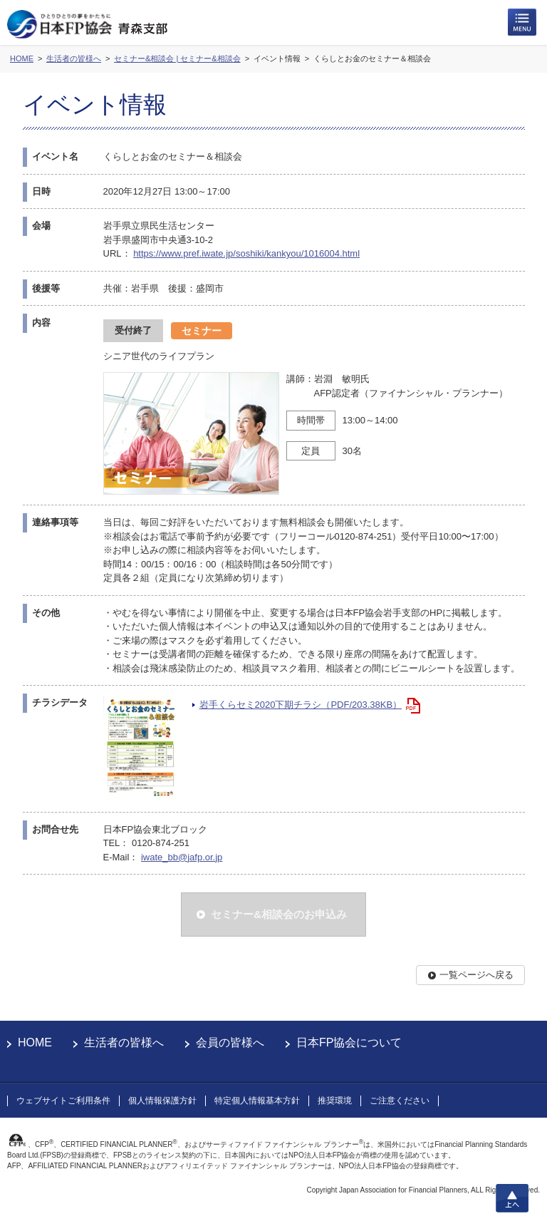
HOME (35, 1042)
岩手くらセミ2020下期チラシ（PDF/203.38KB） (300, 704)
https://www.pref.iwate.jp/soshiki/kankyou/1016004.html (246, 253)
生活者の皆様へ (124, 1042)
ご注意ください (399, 1101)
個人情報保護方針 (162, 1101)
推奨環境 (335, 1101)
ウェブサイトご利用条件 (63, 1101)
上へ (512, 1198)
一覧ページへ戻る (476, 974)
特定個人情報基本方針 (257, 1101)
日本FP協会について (349, 1042)
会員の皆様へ (230, 1042)
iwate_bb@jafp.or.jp (181, 857)
